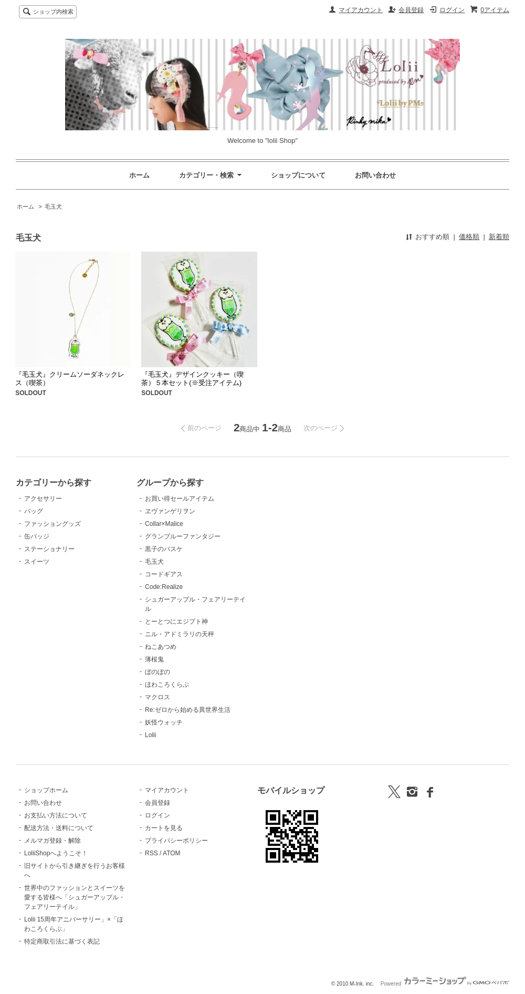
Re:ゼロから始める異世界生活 (187, 709)
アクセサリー (43, 498)
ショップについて (298, 175)
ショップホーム (46, 790)
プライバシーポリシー (176, 840)
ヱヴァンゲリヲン (170, 511)
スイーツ (36, 561)
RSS (151, 853)
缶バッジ (36, 536)
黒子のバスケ (164, 549)
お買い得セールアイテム (179, 498)
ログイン (452, 10)
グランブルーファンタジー (182, 536)
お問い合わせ (375, 175)
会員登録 (411, 10)
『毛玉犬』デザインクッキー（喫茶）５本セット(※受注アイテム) (192, 378)
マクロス (157, 697)
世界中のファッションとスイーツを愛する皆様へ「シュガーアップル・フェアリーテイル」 (74, 897)
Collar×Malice (164, 523)
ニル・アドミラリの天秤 (179, 634)
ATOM (172, 853)
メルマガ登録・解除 (52, 840)
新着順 (499, 237)
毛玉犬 (53, 206)
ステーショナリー (49, 549)
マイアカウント (361, 10)
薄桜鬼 (154, 659)
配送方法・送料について (58, 828)
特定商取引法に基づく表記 (62, 941)
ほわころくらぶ (167, 684)
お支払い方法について (55, 815)
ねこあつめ (160, 646)
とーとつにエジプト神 (176, 621)
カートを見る (164, 828)
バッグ (33, 511)
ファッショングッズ (52, 523)
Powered (445, 984)
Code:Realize (164, 587)
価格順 (469, 237)
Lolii (150, 735)
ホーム (139, 175)
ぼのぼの (157, 672)
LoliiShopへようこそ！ (56, 853)
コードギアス (164, 574)
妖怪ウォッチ (164, 722)
